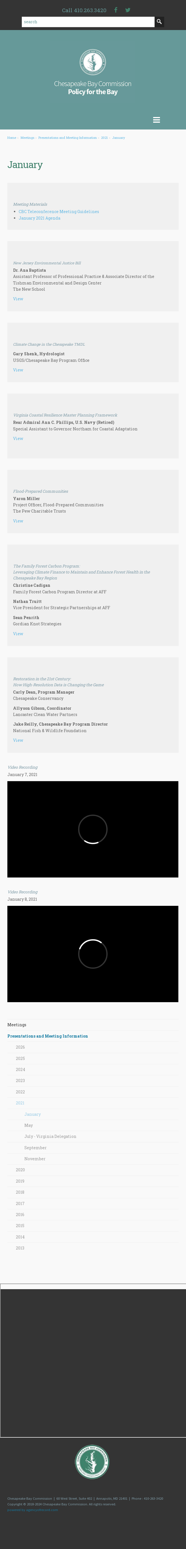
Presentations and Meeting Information (68, 137)
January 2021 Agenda (39, 218)
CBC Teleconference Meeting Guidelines (59, 211)
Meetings (27, 137)
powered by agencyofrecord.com (32, 1510)
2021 (104, 137)
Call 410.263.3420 (84, 10)
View (18, 298)
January (118, 137)
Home (11, 137)
